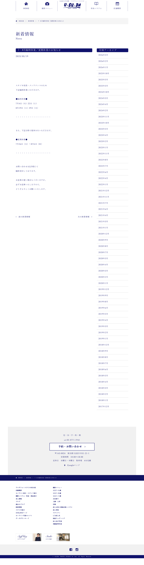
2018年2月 (103, 394)
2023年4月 (103, 135)
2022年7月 (103, 166)
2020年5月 (103, 259)
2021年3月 (103, 222)
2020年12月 (103, 234)
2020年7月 (103, 252)
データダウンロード (22, 518)
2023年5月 (103, 129)
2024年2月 (103, 111)
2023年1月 (103, 148)
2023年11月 (103, 117)
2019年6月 (103, 308)
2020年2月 (103, 277)
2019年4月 (103, 320)
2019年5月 (103, 314)
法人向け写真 (57, 521)
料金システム (96, 5)
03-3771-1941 (73, 440)
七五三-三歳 (57, 496)
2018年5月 (103, 376)
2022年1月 (103, 185)
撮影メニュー (47, 5)
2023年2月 (103, 141)
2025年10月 (103, 74)
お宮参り (56, 499)
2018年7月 (103, 363)
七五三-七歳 (57, 490)
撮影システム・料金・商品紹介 (26, 496)
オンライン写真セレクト (24, 515)
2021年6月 (103, 209)
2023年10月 (103, 123)
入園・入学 (56, 501)
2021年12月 (103, 191)
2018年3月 (103, 388)
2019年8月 (103, 302)
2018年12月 (103, 345)
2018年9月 (103, 351)
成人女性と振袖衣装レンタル (62, 507)
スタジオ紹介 (20, 510)
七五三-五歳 (57, 493)
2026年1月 (103, 67)
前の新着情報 (23, 217)
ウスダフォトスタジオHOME (26, 487)
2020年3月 (103, 271)
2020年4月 (103, 265)
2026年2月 (103, 61)
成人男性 (56, 510)
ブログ (18, 501)
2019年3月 (103, 326)
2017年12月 (103, 407)
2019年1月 (103, 339)
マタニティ (56, 513)
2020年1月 (103, 283)
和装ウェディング (59, 518)
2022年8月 (103, 160)
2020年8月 (103, 246)
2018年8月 (103, 357)
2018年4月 (103, 382)
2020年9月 (103, 240)
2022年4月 (103, 178)
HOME (26, 5)
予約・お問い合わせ (72, 446)
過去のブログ (20, 504)
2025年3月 (103, 86)
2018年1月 (103, 400)
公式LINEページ (21, 513)
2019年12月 (103, 289)
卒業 (54, 504)
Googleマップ (72, 465)
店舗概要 (117, 5)
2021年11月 (103, 197)
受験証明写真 (57, 524)
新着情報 (19, 507)
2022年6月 (103, 172)
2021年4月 (103, 215)
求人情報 (19, 499)
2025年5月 (103, 80)
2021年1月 (103, 228)
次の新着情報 (85, 217)
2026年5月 (103, 55)
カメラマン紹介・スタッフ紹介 (26, 493)
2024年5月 (103, 98)
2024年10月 (103, 92)
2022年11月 (103, 154)
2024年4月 (103, 104)
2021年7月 (103, 203)
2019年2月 (103, 333)
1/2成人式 (56, 515)
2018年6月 (103, 370)
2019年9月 (103, 296)
